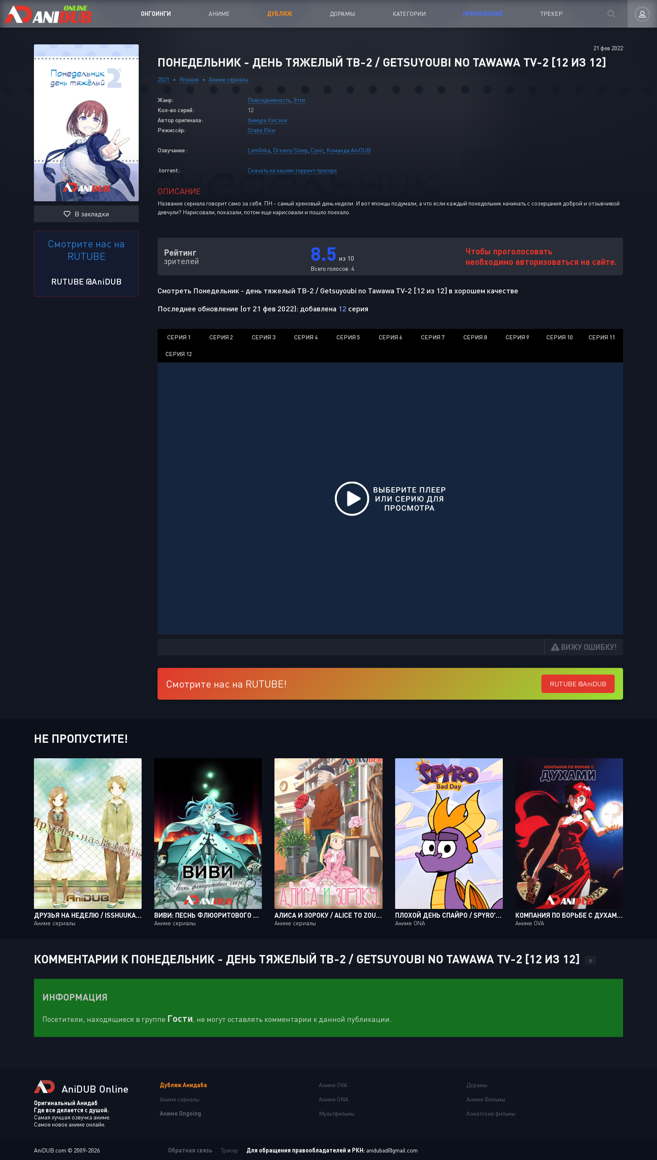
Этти (299, 99)
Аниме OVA (333, 1084)
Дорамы (342, 13)
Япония (189, 79)
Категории (409, 13)
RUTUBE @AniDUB (86, 281)
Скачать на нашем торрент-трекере (292, 170)
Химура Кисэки (267, 119)
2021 (163, 79)
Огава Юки (261, 129)
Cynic (317, 150)
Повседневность (269, 99)
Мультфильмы (336, 1113)
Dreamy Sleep (290, 150)
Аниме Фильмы (485, 1099)
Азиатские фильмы (490, 1113)
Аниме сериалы (228, 79)
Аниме (219, 13)
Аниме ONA (334, 1099)
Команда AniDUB (348, 150)
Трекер (551, 13)
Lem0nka (259, 150)
